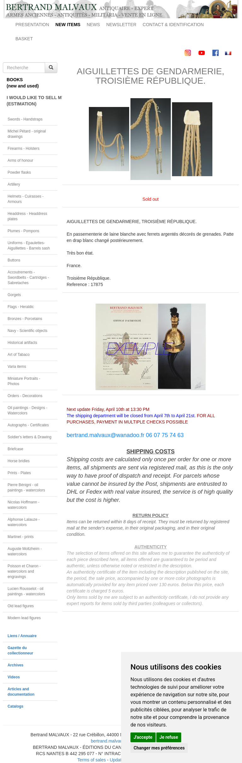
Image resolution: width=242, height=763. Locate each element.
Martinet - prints (21, 537)
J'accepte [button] (143, 737)
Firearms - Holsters (23, 148)
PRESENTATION (32, 24)
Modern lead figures (24, 618)
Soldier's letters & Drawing (29, 437)
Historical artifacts (22, 342)
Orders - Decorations (25, 396)
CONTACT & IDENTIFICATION (173, 24)
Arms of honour (20, 160)
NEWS (93, 24)
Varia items (17, 366)
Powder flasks (19, 172)
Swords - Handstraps (25, 119)
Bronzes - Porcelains (25, 319)
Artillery (14, 184)
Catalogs (15, 706)
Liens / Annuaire (22, 636)
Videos (14, 677)
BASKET (24, 38)
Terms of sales (91, 759)
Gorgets (14, 295)
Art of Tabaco (19, 354)
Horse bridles (19, 461)
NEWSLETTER (121, 24)
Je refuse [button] (168, 737)
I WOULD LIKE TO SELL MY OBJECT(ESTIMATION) (32, 100)
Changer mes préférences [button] (159, 747)
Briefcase (15, 449)
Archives (15, 665)
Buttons (14, 260)
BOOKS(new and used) (23, 82)
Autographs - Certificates (28, 425)
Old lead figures (21, 606)
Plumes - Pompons (23, 231)
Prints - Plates (19, 473)
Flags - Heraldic (21, 307)
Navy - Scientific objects (27, 330)
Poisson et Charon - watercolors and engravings (24, 571)
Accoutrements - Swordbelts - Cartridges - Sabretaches (28, 277)
